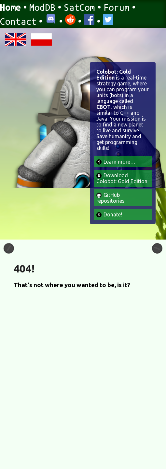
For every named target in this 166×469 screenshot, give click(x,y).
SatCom (79, 7)
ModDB (42, 7)
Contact (18, 21)
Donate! (109, 214)
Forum (117, 7)
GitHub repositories (110, 198)
